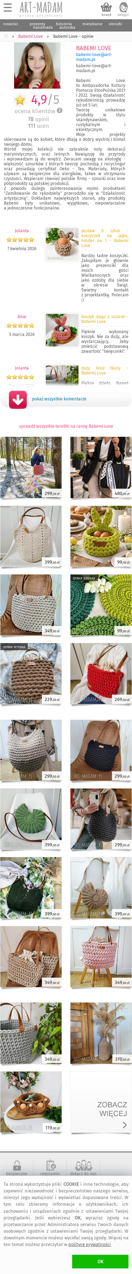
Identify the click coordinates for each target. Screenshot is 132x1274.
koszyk (106, 15)
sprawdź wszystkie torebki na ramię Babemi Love (66, 426)
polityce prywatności (89, 1244)
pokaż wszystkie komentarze (59, 399)
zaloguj (123, 15)
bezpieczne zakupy (16, 1176)
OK (100, 1261)
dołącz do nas (83, 1173)
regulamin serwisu (50, 1176)
